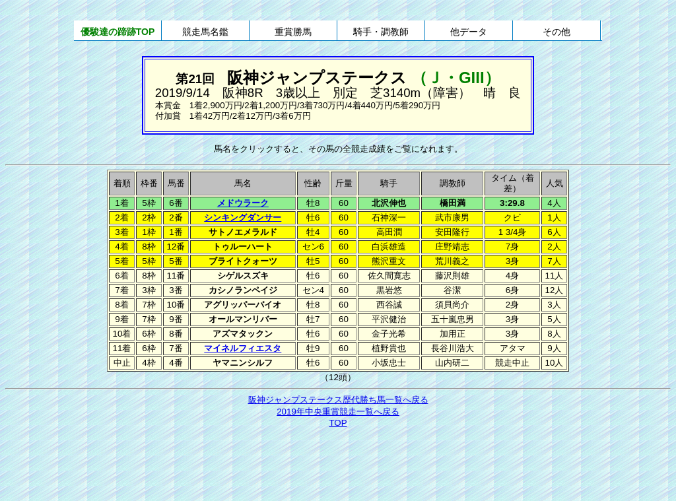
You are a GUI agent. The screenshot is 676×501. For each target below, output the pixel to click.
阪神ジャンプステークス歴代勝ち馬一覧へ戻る (338, 400)
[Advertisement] (338, 466)
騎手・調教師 (381, 31)
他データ (468, 31)
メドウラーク (243, 203)
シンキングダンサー (242, 217)
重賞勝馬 (293, 31)
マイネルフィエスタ (242, 348)
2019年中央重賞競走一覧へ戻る (338, 412)
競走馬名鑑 (205, 31)
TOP (338, 423)
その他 (556, 31)
